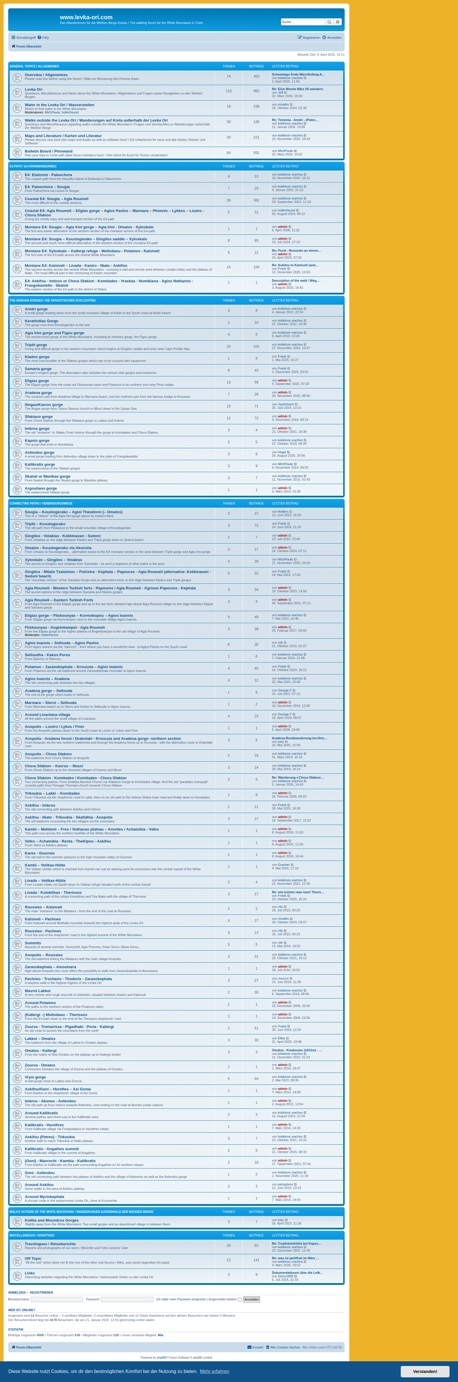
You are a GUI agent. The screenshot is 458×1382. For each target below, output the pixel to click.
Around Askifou (39, 1185)
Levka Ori (33, 89)
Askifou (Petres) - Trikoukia (50, 1137)
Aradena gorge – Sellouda (48, 691)
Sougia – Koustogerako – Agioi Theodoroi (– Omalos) (73, 512)
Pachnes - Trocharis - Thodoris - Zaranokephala (68, 979)
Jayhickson (286, 404)
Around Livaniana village (47, 714)
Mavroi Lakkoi (38, 991)
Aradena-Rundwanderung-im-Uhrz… (299, 738)
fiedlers (283, 511)
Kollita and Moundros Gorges (52, 1220)
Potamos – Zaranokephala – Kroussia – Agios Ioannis (74, 667)
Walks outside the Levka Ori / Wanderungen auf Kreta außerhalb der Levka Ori (96, 120)
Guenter (284, 864)
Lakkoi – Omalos (40, 1038)
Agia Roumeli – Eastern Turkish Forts (59, 600)
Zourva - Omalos (40, 1065)
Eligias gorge (37, 381)
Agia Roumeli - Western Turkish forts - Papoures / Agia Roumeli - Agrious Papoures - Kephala (110, 588)
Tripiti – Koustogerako (45, 524)
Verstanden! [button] (425, 1371)
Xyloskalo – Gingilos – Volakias (53, 560)
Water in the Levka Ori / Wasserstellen (59, 105)
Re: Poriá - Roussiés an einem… (296, 250)
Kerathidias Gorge (41, 321)
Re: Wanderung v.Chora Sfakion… (298, 777)
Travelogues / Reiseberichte (50, 1244)
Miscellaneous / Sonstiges (32, 1235)
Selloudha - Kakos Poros (47, 655)
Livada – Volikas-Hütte (45, 880)
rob (280, 642)
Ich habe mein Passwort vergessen (181, 1299)
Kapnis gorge (37, 440)
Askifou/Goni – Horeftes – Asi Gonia (58, 1089)
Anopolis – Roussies (44, 955)
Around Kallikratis (41, 1113)
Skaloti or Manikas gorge (47, 476)
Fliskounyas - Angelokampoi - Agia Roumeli (65, 627)
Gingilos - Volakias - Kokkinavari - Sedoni (62, 536)
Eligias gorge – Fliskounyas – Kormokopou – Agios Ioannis (79, 615)
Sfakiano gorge (39, 416)
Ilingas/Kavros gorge (44, 404)
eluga (282, 452)
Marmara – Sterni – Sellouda (51, 702)
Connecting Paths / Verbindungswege (41, 503)
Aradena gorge (38, 392)
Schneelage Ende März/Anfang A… (298, 74)
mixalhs (283, 104)
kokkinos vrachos (290, 78)
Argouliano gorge (41, 488)
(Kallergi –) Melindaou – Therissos (56, 1015)
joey (281, 741)
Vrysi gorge (35, 1077)
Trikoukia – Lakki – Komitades (52, 793)
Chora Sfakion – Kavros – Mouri (54, 766)
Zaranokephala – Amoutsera (50, 967)
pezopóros (285, 1184)
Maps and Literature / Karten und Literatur (63, 136)
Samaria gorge (38, 369)
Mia (160, 1335)
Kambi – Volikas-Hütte (45, 865)
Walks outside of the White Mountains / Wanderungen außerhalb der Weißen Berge (81, 1211)
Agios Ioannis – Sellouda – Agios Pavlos (62, 643)
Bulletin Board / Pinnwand (48, 151)
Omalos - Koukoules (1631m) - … (297, 1050)
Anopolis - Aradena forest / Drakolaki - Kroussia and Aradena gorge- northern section (103, 738)
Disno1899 (286, 1276)
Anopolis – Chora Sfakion (48, 754)
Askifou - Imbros (40, 805)
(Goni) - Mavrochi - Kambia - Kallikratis (60, 1161)
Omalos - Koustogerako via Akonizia (58, 548)
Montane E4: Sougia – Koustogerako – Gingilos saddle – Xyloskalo (86, 239)
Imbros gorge (37, 428)
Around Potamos (40, 1003)
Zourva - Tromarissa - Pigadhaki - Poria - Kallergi (69, 1026)
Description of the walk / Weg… (296, 280)
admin (282, 226)
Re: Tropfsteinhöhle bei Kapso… (297, 1243)
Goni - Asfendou (40, 1173)
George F (285, 690)
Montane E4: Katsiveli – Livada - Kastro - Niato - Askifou (76, 265)
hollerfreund (70, 112)
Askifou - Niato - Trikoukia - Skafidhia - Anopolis (69, 817)
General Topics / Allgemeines (34, 66)
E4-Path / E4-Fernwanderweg (33, 166)
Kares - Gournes (40, 853)
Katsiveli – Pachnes (43, 919)
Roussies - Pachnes (43, 931)
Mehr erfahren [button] (214, 1371)
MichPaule (52, 112)
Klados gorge (37, 357)
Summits (33, 943)
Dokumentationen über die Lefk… (297, 1272)
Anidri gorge (36, 309)
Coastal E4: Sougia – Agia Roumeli (57, 199)
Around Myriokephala (44, 1196)
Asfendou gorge (39, 452)
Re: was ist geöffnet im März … (295, 1258)
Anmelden (17, 1292)
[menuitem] (43, 37)
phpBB (161, 1357)
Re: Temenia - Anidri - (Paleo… (295, 120)
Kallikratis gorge (40, 464)
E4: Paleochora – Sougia (47, 187)
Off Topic (33, 1258)
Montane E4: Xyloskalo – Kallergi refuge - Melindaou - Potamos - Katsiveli (92, 251)
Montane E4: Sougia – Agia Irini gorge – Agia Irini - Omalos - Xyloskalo (89, 227)
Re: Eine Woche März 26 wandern (297, 89)
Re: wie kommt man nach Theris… (298, 892)
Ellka (281, 1038)
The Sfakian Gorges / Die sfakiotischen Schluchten (53, 300)
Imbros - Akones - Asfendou (50, 1101)
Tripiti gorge (36, 345)
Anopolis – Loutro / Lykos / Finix (54, 726)
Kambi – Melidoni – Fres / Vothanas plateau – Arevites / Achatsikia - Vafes (92, 829)
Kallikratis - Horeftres (44, 1125)
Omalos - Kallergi (40, 1050)
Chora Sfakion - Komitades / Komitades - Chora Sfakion (75, 778)
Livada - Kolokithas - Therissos (53, 892)
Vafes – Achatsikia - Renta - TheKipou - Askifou (68, 841)
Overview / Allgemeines (46, 75)
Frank (282, 268)
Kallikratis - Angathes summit (52, 1149)
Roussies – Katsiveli (43, 907)
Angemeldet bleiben (225, 1299)
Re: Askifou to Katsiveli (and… (295, 265)
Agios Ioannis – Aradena (47, 679)
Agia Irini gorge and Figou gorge (54, 333)
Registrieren (41, 1292)
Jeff (280, 92)
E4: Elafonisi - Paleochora (48, 175)
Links (30, 1273)
